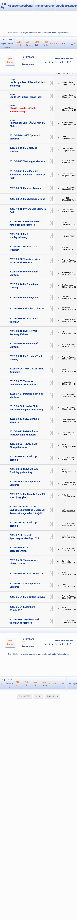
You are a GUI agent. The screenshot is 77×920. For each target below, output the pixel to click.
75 (66, 61)
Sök (63, 43)
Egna (37, 43)
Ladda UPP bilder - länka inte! (26, 96)
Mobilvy (38, 696)
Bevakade (54, 43)
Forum (51, 5)
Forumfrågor (72, 683)
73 (56, 61)
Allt (28, 43)
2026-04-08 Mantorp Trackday (26, 188)
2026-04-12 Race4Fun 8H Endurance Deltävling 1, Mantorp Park (27, 174)
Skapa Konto (7, 39)
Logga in (72, 43)
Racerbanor (26, 5)
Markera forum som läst (63, 59)
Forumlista (28, 58)
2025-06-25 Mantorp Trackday (26, 573)
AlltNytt (19, 43)
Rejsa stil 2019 (52, 696)
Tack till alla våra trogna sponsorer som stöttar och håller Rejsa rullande (38, 32)
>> (71, 61)
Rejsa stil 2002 (24, 696)
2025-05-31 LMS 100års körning (27, 596)
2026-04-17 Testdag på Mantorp (27, 161)
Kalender (13, 5)
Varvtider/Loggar (66, 5)
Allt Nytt (3, 5)
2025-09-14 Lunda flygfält (24, 297)
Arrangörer (40, 5)
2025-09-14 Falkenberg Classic (27, 308)
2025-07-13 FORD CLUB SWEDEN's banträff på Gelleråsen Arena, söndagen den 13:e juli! (27, 510)
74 (61, 61)
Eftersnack (28, 64)
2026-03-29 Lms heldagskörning (27, 198)
